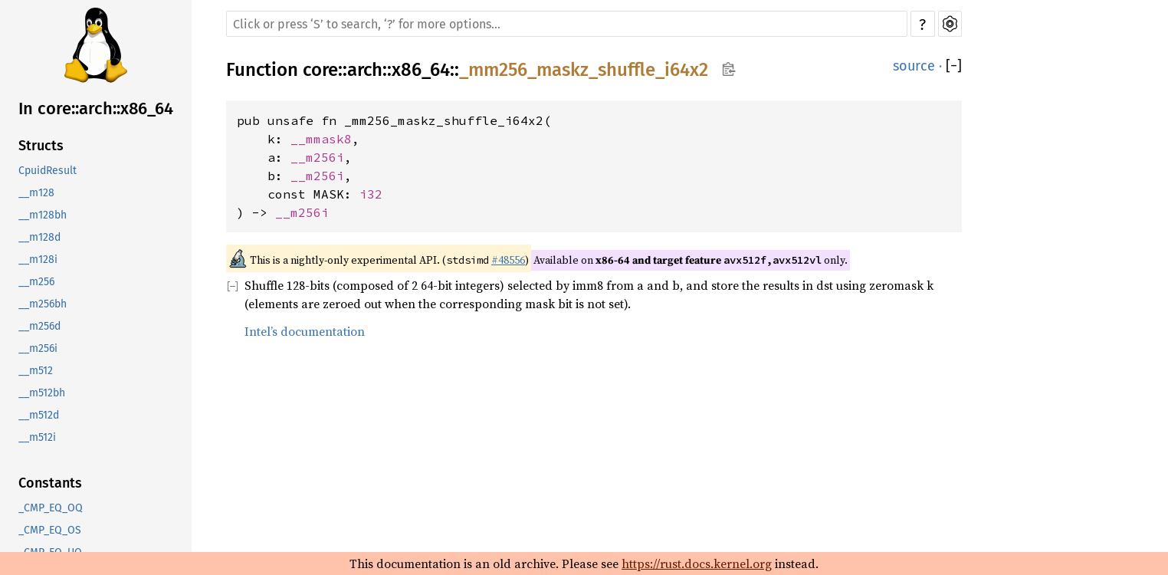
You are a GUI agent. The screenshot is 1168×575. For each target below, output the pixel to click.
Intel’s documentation (304, 331)
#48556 (508, 260)
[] (954, 66)
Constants (50, 483)
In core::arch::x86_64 (95, 108)
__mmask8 (321, 138)
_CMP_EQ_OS (49, 530)
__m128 (36, 192)
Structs (41, 145)
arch (364, 69)
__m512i (37, 437)
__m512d (38, 415)
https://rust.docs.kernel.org (697, 563)
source (914, 66)
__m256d (39, 326)
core (320, 69)
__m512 (35, 370)
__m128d (39, 237)
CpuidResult (47, 170)
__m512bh (41, 392)
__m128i (37, 259)
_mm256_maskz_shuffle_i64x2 (583, 69)
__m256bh (42, 303)
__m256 (36, 281)
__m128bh (42, 215)
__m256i (37, 348)
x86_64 (421, 69)
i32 (370, 194)
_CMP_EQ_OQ (50, 507)
